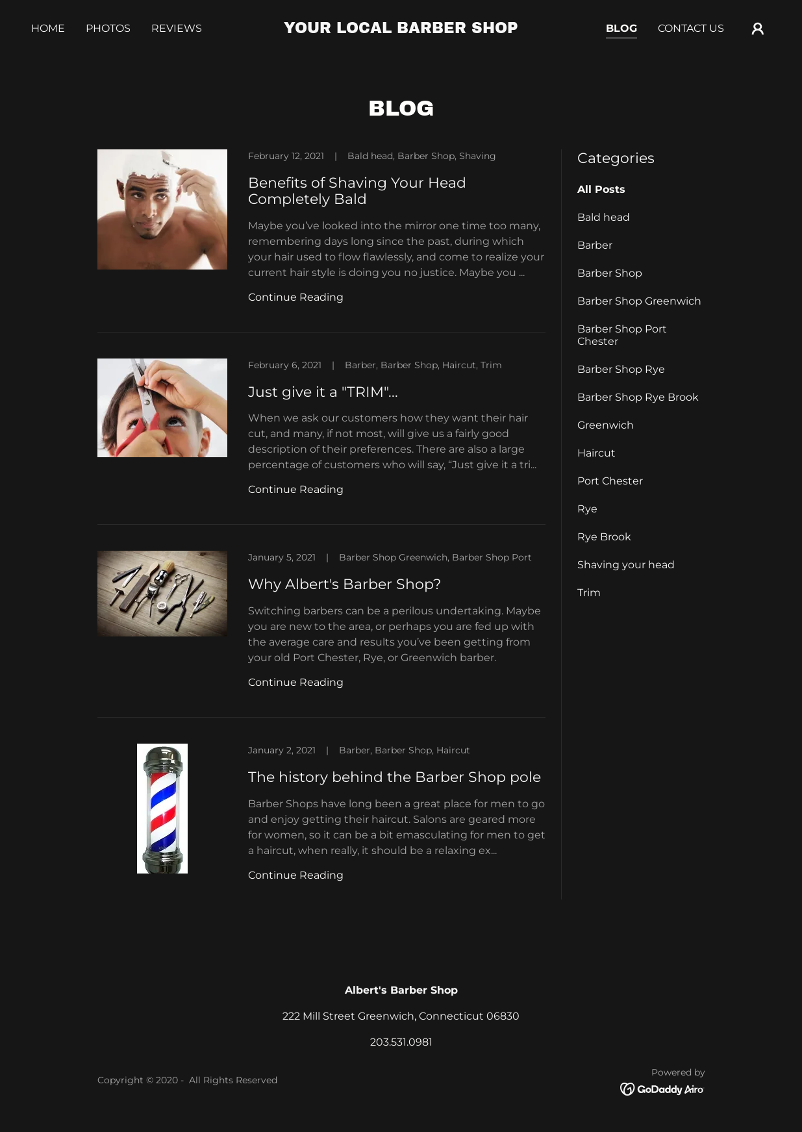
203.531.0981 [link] (401, 1042)
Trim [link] (589, 592)
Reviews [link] (176, 28)
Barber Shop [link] (609, 273)
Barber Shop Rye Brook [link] (638, 397)
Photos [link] (108, 28)
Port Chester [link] (610, 481)
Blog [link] (621, 28)
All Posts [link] (601, 189)
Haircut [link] (596, 453)
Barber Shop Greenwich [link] (639, 301)
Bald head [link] (603, 217)
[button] (758, 29)
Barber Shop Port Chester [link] (622, 335)
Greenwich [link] (605, 425)
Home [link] (48, 28)
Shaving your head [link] (626, 565)
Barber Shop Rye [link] (621, 369)
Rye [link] (587, 509)
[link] (401, 29)
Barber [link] (594, 245)
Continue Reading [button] (296, 297)
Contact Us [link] (691, 28)
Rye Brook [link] (604, 537)
